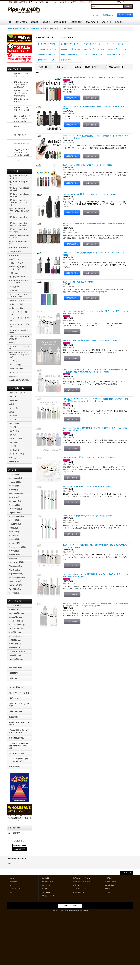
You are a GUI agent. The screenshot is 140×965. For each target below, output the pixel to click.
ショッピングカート (16, 888)
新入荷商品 (45, 888)
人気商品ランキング (48, 896)
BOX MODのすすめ (16, 738)
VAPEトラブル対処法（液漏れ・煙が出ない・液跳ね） (18, 745)
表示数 (41, 67)
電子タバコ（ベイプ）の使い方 (19, 705)
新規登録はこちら (108, 15)
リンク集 (107, 892)
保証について (14, 698)
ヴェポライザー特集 (16, 753)
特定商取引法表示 (16, 667)
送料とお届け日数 (16, 711)
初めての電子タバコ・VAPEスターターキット (19, 731)
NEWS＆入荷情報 (110, 881)
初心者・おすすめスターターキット (19, 723)
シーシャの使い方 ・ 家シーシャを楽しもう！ (18, 760)
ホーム (12, 878)
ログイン (96, 15)
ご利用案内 (13, 673)
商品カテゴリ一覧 (47, 881)
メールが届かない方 (16, 687)
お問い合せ (13, 678)
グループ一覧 (46, 885)
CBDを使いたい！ (16, 767)
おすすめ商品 (46, 892)
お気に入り (13, 892)
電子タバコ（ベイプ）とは (19, 693)
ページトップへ (128, 873)
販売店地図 (13, 717)
